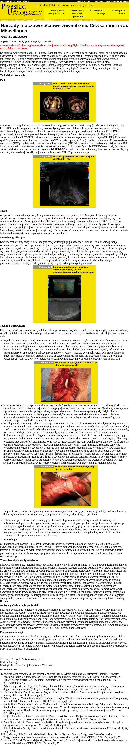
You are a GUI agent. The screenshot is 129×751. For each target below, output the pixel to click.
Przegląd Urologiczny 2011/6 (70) (14, 1)
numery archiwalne (55, 13)
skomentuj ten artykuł (102, 1)
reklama (121, 13)
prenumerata (79, 16)
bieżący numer (57, 10)
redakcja (101, 13)
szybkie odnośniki (121, 1)
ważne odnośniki (97, 10)
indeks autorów (78, 10)
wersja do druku (84, 1)
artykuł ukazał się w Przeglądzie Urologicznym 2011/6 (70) (27, 41)
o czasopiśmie (118, 10)
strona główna (7, 20)
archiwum (19, 20)
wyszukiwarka (78, 13)
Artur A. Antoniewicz (14, 36)
